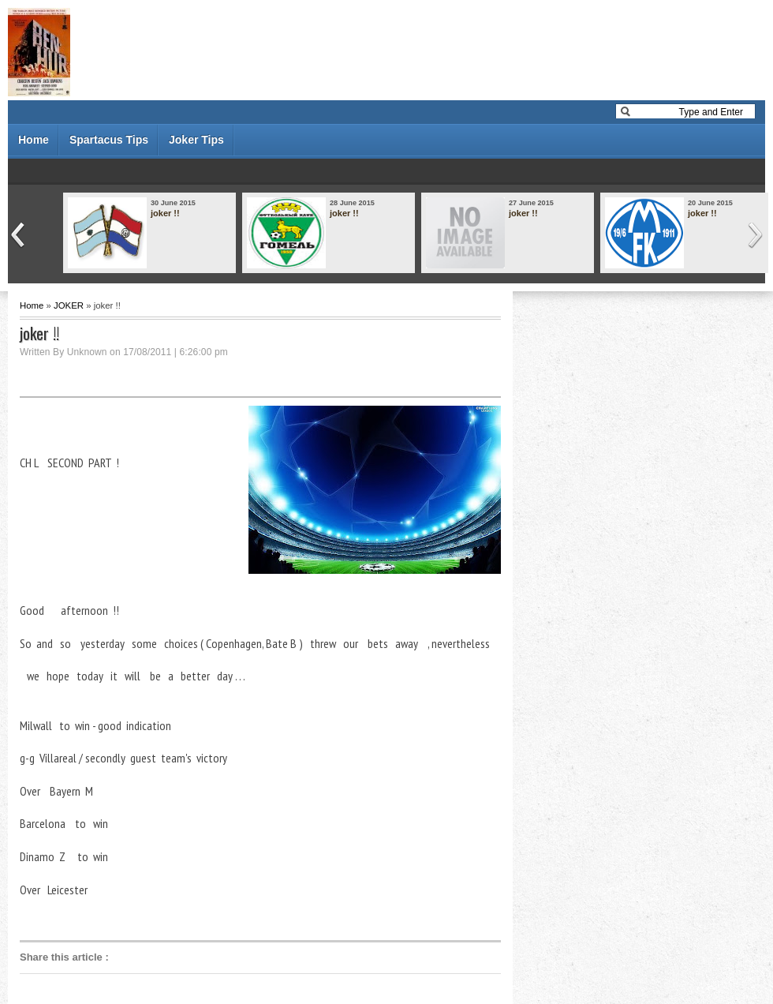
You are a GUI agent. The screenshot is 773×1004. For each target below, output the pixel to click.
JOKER (69, 305)
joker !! (165, 213)
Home (33, 139)
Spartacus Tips (108, 139)
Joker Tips (196, 139)
